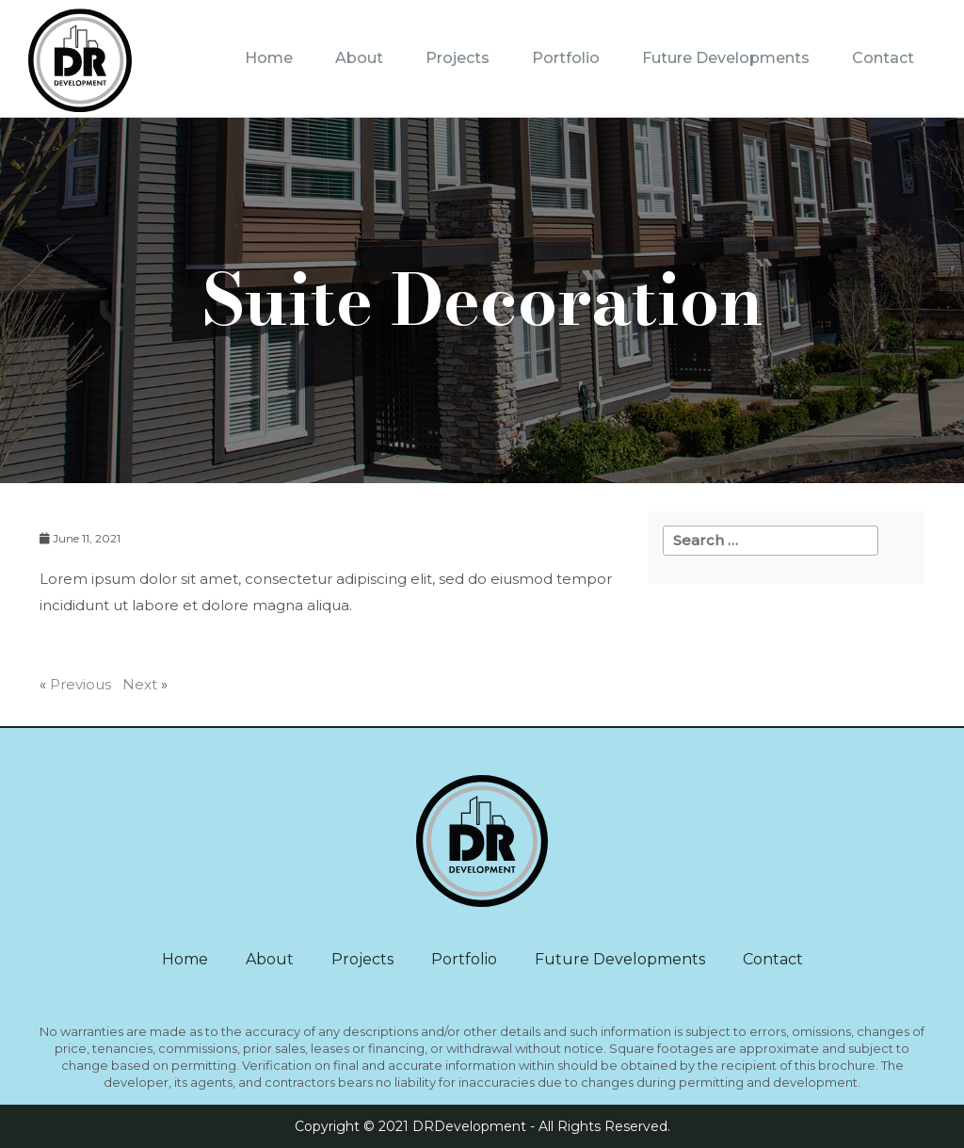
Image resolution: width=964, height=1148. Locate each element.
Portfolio (566, 58)
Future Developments (726, 58)
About (359, 58)
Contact (883, 58)
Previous (80, 684)
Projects (458, 58)
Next (139, 684)
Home (269, 58)
